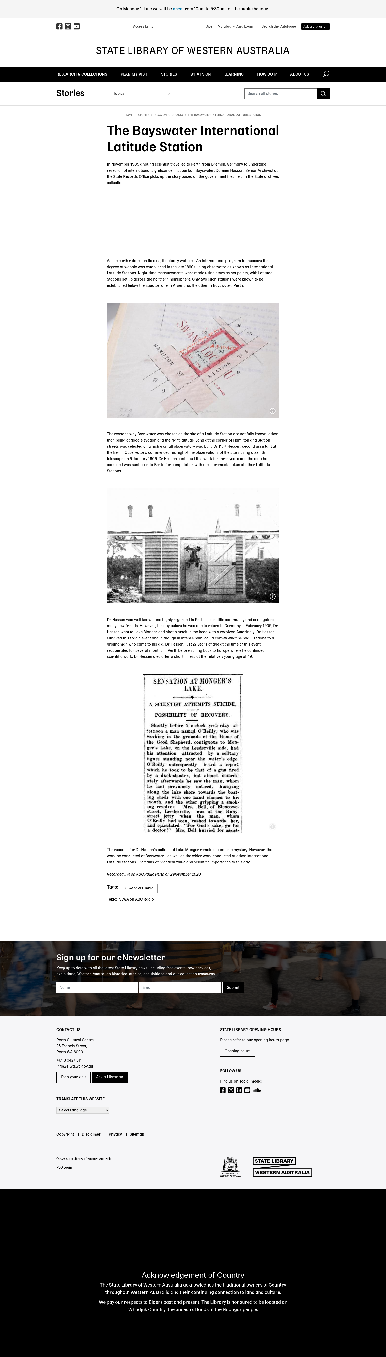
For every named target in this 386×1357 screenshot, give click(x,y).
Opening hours (238, 1051)
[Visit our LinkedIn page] (239, 1090)
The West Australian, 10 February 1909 (272, 826)
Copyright (65, 1134)
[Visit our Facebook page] (223, 1090)
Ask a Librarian (109, 1077)
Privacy (115, 1134)
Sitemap (137, 1134)
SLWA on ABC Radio (169, 115)
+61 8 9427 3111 (70, 1060)
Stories (143, 115)
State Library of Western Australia (193, 51)
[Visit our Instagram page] (231, 1090)
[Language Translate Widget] (82, 1110)
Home (129, 115)
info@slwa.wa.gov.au (74, 1066)
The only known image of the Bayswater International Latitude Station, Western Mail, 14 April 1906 (272, 596)
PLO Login (64, 1167)
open (178, 9)
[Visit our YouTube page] (247, 1090)
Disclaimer (91, 1134)
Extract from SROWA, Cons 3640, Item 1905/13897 (272, 411)
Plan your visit (73, 1077)
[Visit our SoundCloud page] (257, 1090)
